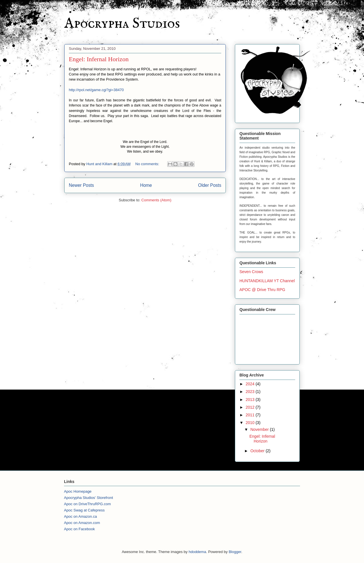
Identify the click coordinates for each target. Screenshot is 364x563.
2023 (251, 391)
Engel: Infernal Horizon (99, 59)
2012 (251, 407)
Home (146, 185)
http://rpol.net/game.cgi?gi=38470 (96, 90)
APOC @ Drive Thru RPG (262, 289)
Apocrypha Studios (122, 24)
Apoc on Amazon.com (82, 523)
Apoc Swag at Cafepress (84, 510)
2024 (251, 384)
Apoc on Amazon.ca (80, 516)
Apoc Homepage (78, 491)
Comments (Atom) (156, 200)
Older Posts (209, 185)
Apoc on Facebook (79, 529)
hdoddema (197, 552)
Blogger (235, 552)
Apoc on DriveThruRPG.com (87, 504)
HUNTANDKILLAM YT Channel (267, 281)
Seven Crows (251, 271)
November (260, 429)
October (258, 451)
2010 (251, 422)
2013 (251, 399)
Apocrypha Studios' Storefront (88, 498)
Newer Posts (81, 185)
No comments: (147, 164)
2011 (251, 415)
